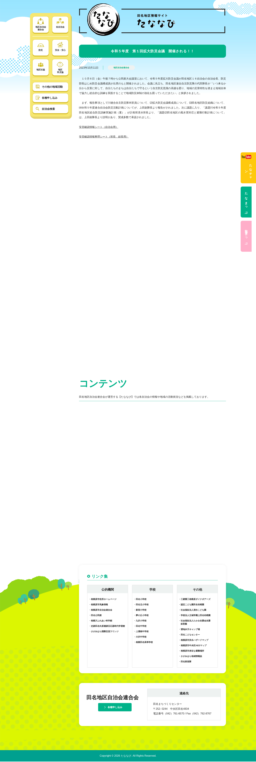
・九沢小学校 (140, 621)
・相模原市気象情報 (98, 605)
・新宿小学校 (140, 610)
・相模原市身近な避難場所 (191, 651)
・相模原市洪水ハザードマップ (193, 640)
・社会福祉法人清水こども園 (192, 610)
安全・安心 (60, 46)
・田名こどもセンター (189, 635)
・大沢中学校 (140, 637)
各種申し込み (49, 97)
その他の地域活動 (52, 86)
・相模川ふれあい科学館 (100, 621)
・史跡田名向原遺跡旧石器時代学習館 (107, 626)
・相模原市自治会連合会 (100, 610)
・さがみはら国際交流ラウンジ (104, 632)
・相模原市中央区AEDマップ (193, 646)
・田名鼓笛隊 (185, 662)
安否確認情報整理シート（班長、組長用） (104, 136)
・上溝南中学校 (141, 632)
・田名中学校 (140, 626)
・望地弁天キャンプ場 (189, 630)
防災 (40, 46)
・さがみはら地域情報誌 (190, 656)
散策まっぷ (246, 236)
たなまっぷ (246, 202)
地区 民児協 (60, 67)
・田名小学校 (140, 600)
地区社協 (40, 66)
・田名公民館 (95, 616)
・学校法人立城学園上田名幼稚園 (194, 616)
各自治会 (60, 23)
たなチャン (246, 167)
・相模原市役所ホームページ (102, 600)
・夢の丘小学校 (141, 616)
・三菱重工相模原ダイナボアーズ (194, 600)
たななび (126, 756)
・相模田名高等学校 (143, 642)
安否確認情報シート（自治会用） (98, 127)
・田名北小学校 (141, 605)
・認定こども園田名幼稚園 (191, 605)
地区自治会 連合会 (40, 24)
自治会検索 (48, 109)
